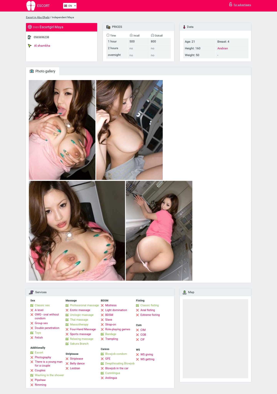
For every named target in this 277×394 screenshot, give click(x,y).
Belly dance (77, 363)
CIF (142, 339)
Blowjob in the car (116, 368)
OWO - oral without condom (47, 316)
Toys (38, 332)
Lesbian (75, 368)
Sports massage (80, 334)
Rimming (40, 385)
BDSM (109, 315)
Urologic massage (81, 315)
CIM (143, 330)
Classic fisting (149, 305)
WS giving (146, 354)
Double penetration (47, 328)
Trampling (111, 339)
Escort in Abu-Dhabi (37, 17)
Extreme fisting (150, 315)
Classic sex (42, 305)
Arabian (222, 48)
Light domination (116, 310)
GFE (107, 358)
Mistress (111, 305)
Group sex (41, 323)
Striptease (76, 358)
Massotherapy (79, 324)
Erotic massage (80, 310)
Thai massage (79, 319)
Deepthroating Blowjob (119, 363)
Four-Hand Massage (83, 329)
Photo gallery (42, 71)
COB (143, 334)
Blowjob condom (116, 354)
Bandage (110, 334)
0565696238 (41, 37)
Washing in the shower (49, 375)
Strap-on (110, 324)
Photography (43, 357)
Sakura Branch (79, 343)
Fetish (39, 337)
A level (39, 310)
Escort (39, 352)
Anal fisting (147, 310)
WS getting (147, 359)
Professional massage (84, 305)
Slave (108, 319)
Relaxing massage (81, 339)
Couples (40, 370)
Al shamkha (39, 46)
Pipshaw (40, 380)
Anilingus (111, 378)
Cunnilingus (112, 373)
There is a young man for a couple (48, 363)
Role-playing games (117, 329)
